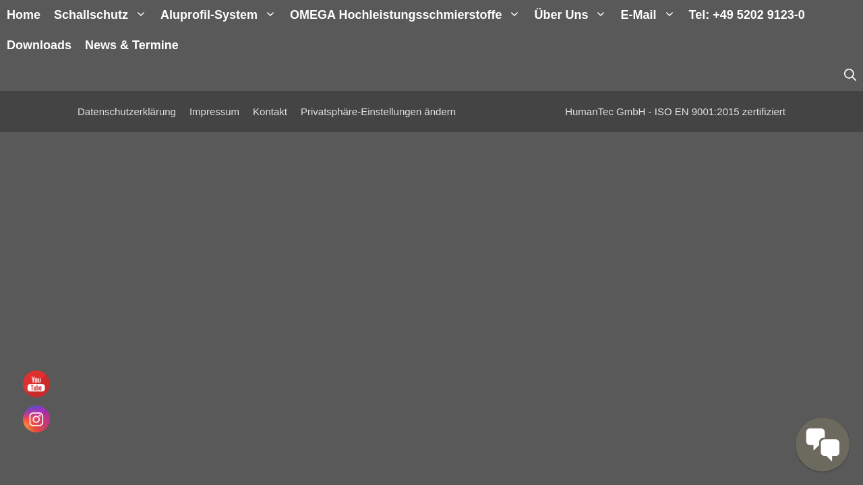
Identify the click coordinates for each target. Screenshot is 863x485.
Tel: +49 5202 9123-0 (747, 15)
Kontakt (270, 111)
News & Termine (132, 45)
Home (23, 15)
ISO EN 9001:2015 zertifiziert (720, 111)
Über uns (574, 15)
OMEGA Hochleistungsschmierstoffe (408, 15)
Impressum (214, 111)
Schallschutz (104, 15)
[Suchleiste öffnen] (850, 76)
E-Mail (651, 15)
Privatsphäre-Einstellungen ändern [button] (378, 111)
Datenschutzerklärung (127, 111)
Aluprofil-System (221, 15)
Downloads (39, 45)
